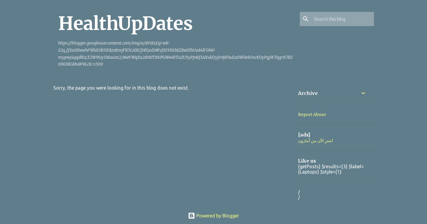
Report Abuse (312, 114)
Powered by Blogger (213, 215)
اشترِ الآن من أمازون (315, 140)
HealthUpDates (125, 23)
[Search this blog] (343, 19)
